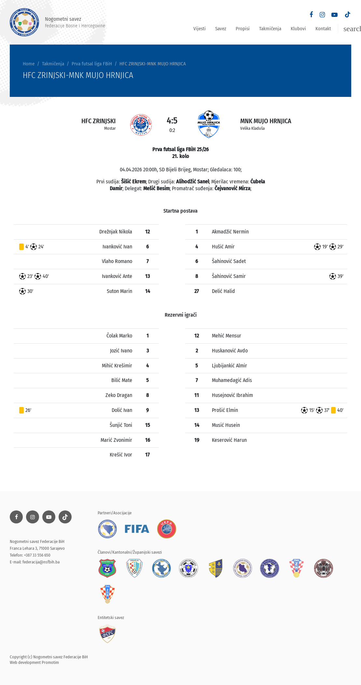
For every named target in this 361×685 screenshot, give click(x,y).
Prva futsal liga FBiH (92, 64)
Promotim (50, 662)
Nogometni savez (57, 22)
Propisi (243, 29)
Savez (220, 29)
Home (29, 64)
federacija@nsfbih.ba (41, 562)
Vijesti (199, 29)
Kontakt (323, 29)
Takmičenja (270, 29)
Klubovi (298, 29)
